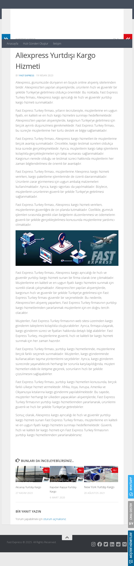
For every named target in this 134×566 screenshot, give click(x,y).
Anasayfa (12, 43)
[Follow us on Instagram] (93, 558)
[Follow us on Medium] (124, 558)
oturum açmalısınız (54, 533)
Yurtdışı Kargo (27, 53)
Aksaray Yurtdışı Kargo (30, 501)
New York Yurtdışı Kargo (99, 501)
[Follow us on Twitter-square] (106, 558)
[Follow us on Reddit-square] (118, 558)
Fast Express (28, 12)
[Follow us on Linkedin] (112, 558)
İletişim (57, 43)
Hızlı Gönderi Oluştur (35, 43)
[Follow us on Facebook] (99, 558)
